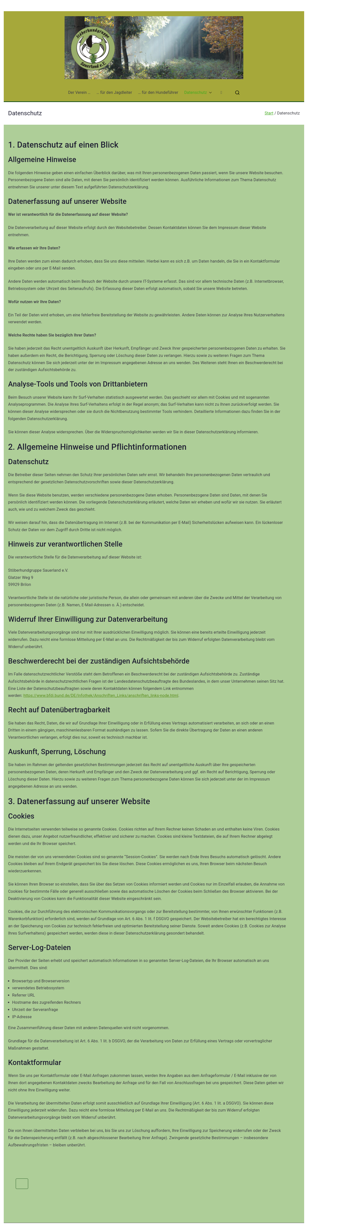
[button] (209, 92)
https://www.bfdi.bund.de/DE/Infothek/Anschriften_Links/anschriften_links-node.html (100, 695)
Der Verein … (79, 92)
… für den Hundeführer (158, 92)
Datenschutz (198, 92)
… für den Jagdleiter (114, 92)
